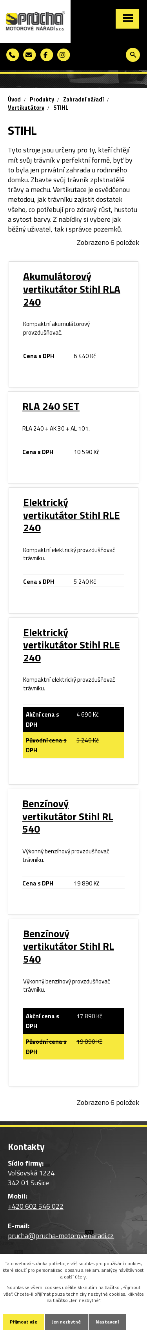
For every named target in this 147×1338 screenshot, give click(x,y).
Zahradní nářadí (83, 99)
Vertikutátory (26, 107)
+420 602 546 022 (36, 1206)
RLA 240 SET (51, 406)
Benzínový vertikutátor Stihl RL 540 (67, 816)
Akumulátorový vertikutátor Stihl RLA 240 (71, 289)
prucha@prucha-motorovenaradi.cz (61, 1235)
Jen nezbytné (66, 1321)
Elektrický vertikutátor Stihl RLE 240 (71, 515)
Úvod (14, 99)
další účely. (75, 1276)
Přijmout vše (23, 1321)
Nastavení (107, 1321)
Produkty (42, 99)
